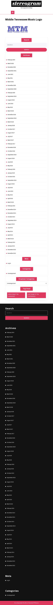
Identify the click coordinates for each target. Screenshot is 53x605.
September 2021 (12, 70)
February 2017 (11, 143)
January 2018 (11, 125)
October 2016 (11, 151)
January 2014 (11, 246)
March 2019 (11, 111)
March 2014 (11, 238)
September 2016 (12, 154)
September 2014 (12, 220)
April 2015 (10, 198)
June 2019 (10, 103)
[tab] (12, 12)
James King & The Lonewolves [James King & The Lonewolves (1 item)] (13, 295)
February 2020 (11, 92)
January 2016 (11, 173)
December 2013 (12, 249)
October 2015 (11, 176)
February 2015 (11, 205)
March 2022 (11, 63)
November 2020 (12, 85)
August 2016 (11, 158)
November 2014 (12, 213)
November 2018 (12, 114)
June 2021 (10, 74)
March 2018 (11, 122)
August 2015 (11, 184)
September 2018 (12, 118)
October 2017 (11, 129)
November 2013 (12, 253)
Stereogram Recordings (26, 7)
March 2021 (11, 81)
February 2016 (11, 169)
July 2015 (10, 187)
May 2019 (10, 107)
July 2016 (10, 162)
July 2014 (10, 227)
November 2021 (12, 67)
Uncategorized (12, 273)
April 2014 (10, 235)
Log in (9, 263)
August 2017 (11, 132)
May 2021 (10, 78)
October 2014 (11, 216)
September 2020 (12, 89)
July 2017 (10, 136)
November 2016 (12, 147)
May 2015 (10, 195)
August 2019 (11, 100)
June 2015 (10, 191)
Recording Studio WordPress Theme (23, 603)
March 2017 (11, 140)
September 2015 (12, 180)
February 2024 (11, 59)
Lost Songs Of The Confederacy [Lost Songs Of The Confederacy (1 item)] (33, 295)
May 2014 (10, 231)
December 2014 (12, 209)
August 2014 (11, 224)
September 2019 (12, 96)
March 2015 (11, 202)
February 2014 (11, 242)
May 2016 (10, 165)
